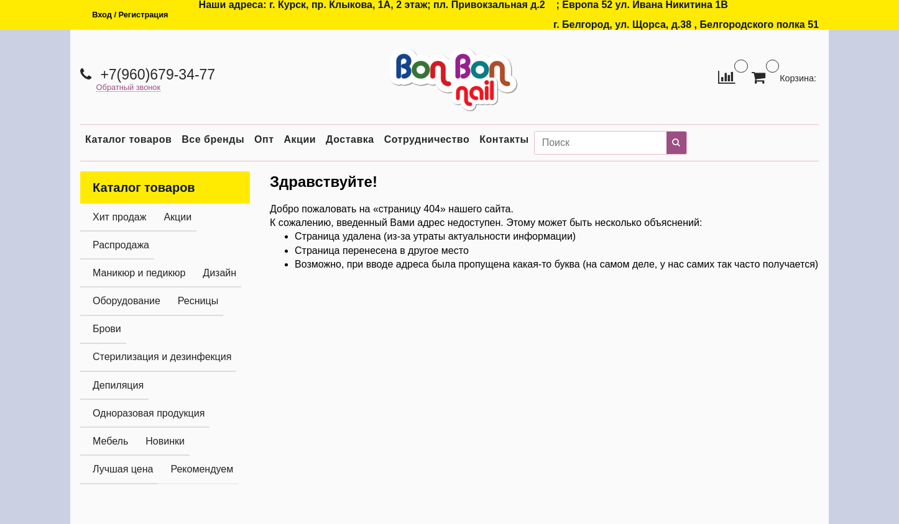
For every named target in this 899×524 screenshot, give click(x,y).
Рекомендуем (201, 469)
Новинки (165, 441)
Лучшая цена (123, 469)
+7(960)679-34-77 (155, 74)
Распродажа (121, 245)
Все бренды (213, 139)
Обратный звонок (128, 88)
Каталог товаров (128, 139)
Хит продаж (119, 217)
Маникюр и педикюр (139, 273)
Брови (107, 328)
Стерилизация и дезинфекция (162, 356)
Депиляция (118, 385)
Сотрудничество (427, 139)
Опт (264, 139)
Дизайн (219, 273)
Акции (300, 139)
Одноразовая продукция (149, 413)
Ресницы (198, 301)
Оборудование (126, 301)
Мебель (110, 441)
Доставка (350, 139)
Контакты (503, 139)
